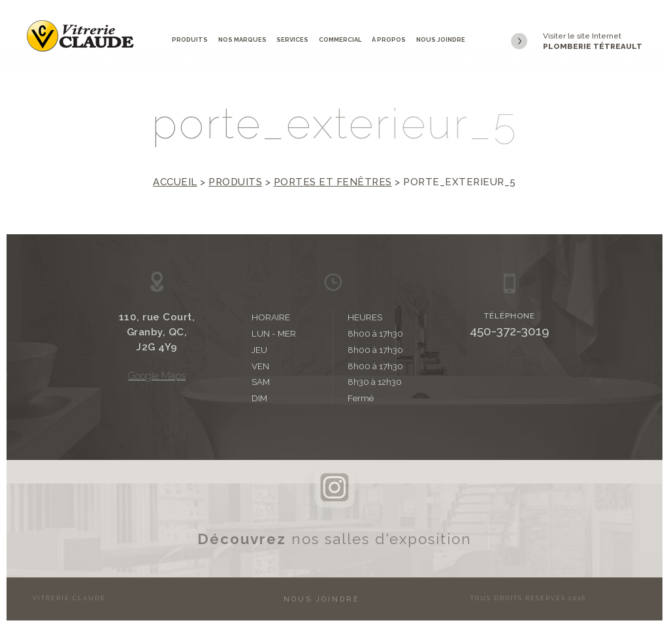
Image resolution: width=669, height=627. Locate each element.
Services (292, 39)
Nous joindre (440, 39)
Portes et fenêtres (333, 182)
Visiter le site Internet (576, 41)
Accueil (175, 182)
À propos (389, 39)
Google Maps (157, 375)
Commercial (340, 39)
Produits (190, 39)
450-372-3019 (509, 331)
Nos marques (242, 39)
